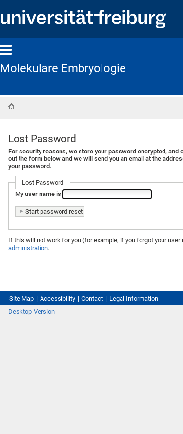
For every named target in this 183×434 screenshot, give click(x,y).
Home (11, 106)
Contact (92, 298)
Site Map (21, 298)
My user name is (38, 193)
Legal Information (133, 298)
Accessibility (57, 298)
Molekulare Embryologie (63, 68)
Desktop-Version (31, 311)
